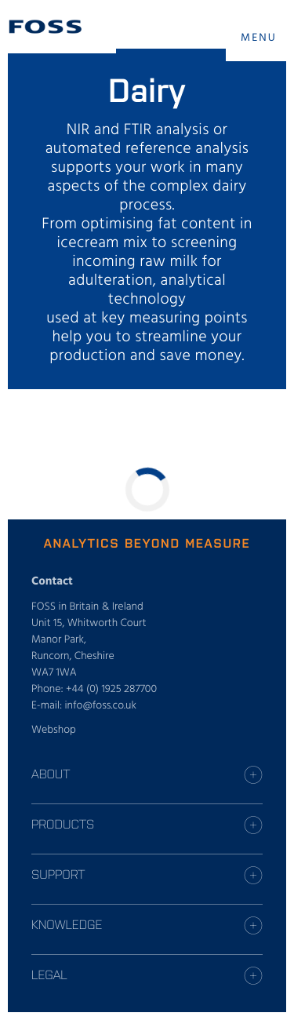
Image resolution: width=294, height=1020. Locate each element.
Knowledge (66, 924)
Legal (49, 974)
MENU (259, 38)
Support (58, 874)
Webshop (53, 730)
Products (62, 824)
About (50, 773)
